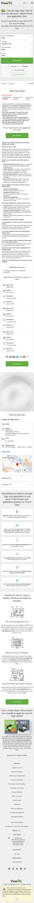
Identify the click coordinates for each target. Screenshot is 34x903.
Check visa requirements (17, 776)
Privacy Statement (17, 792)
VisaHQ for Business (17, 822)
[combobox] (17, 37)
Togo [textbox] (3, 38)
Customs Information (17, 780)
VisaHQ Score (17, 800)
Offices (14, 831)
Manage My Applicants (17, 812)
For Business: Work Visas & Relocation (17, 826)
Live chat (12, 66)
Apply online (17, 60)
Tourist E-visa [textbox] (6, 44)
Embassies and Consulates (17, 784)
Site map (17, 854)
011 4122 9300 (9, 441)
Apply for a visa (17, 767)
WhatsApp (23, 66)
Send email (6, 452)
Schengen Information (17, 788)
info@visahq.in (17, 858)
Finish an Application (17, 808)
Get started (17, 135)
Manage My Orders (17, 816)
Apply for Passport (17, 771)
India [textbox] (3, 50)
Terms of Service (17, 796)
